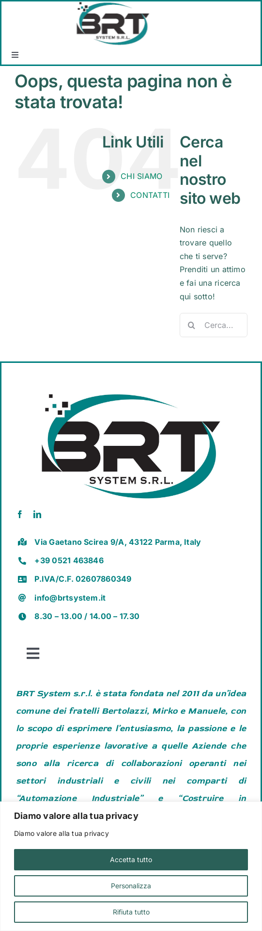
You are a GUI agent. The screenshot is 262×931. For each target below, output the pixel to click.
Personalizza (131, 886)
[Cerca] (192, 325)
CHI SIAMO (141, 176)
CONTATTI (150, 195)
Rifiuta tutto (131, 912)
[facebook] (20, 514)
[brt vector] (131, 386)
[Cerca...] (213, 325)
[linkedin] (37, 514)
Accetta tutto (131, 859)
